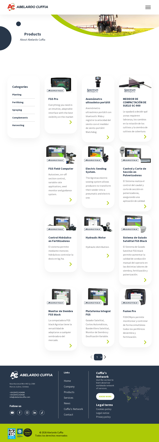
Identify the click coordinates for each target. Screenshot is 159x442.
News (67, 403)
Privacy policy (103, 416)
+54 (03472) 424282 (17, 395)
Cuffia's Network (72, 408)
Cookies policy (103, 409)
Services (68, 397)
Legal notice (102, 413)
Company (69, 386)
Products (68, 392)
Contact (68, 414)
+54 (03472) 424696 (17, 392)
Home (67, 381)
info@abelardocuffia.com (20, 397)
